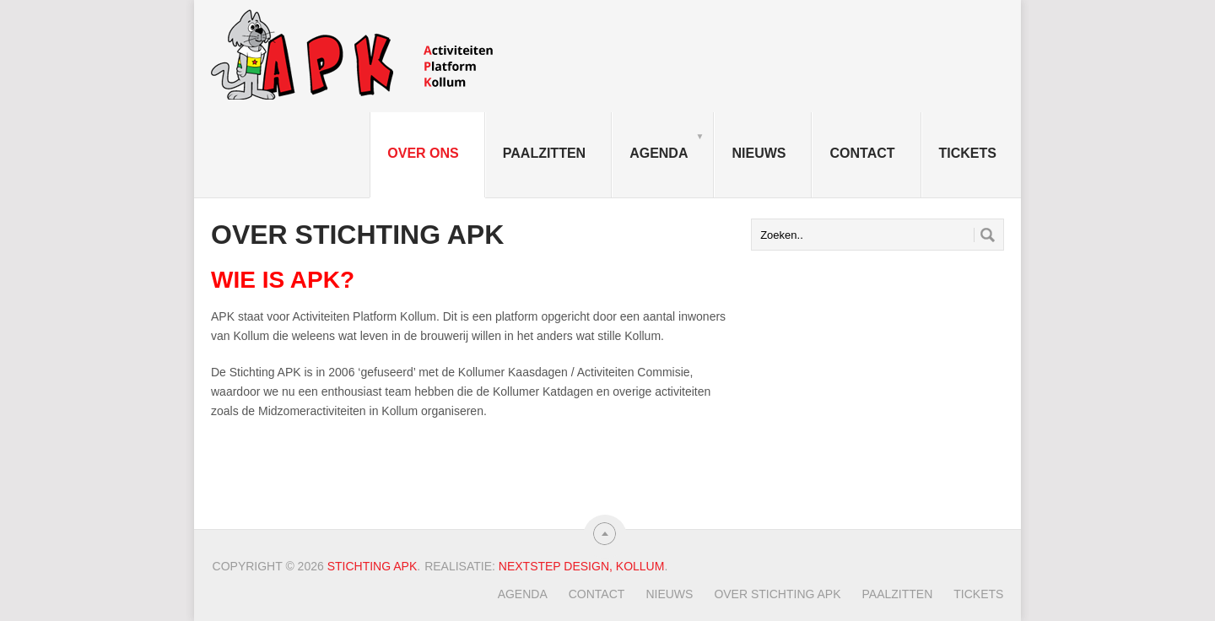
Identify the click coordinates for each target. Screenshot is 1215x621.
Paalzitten (544, 153)
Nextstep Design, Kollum (582, 566)
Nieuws (759, 153)
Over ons (422, 153)
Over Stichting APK (777, 594)
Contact (861, 153)
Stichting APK (372, 566)
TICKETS (967, 153)
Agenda (666, 145)
